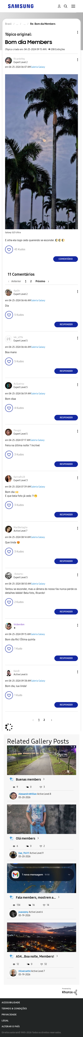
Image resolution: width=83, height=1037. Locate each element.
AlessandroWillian (27, 794)
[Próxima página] (42, 281)
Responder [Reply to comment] (66, 324)
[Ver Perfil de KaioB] (16, 671)
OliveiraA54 (24, 971)
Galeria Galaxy (38, 67)
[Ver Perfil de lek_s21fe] (18, 337)
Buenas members (28, 779)
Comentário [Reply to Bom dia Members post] (66, 259)
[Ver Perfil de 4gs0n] (17, 290)
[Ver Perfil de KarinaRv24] (19, 477)
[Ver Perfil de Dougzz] (17, 430)
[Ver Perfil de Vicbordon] (19, 624)
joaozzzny (23, 912)
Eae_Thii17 (23, 853)
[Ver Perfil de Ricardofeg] (19, 58)
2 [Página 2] (31, 281)
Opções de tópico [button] (72, 32)
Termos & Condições (14, 1008)
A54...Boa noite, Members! (35, 956)
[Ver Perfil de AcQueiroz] (19, 383)
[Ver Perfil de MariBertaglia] (20, 527)
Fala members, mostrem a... (36, 897)
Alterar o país (11, 1026)
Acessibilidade (11, 1002)
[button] (72, 59)
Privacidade (9, 1014)
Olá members (25, 838)
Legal (5, 1020)
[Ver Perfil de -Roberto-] (19, 574)
